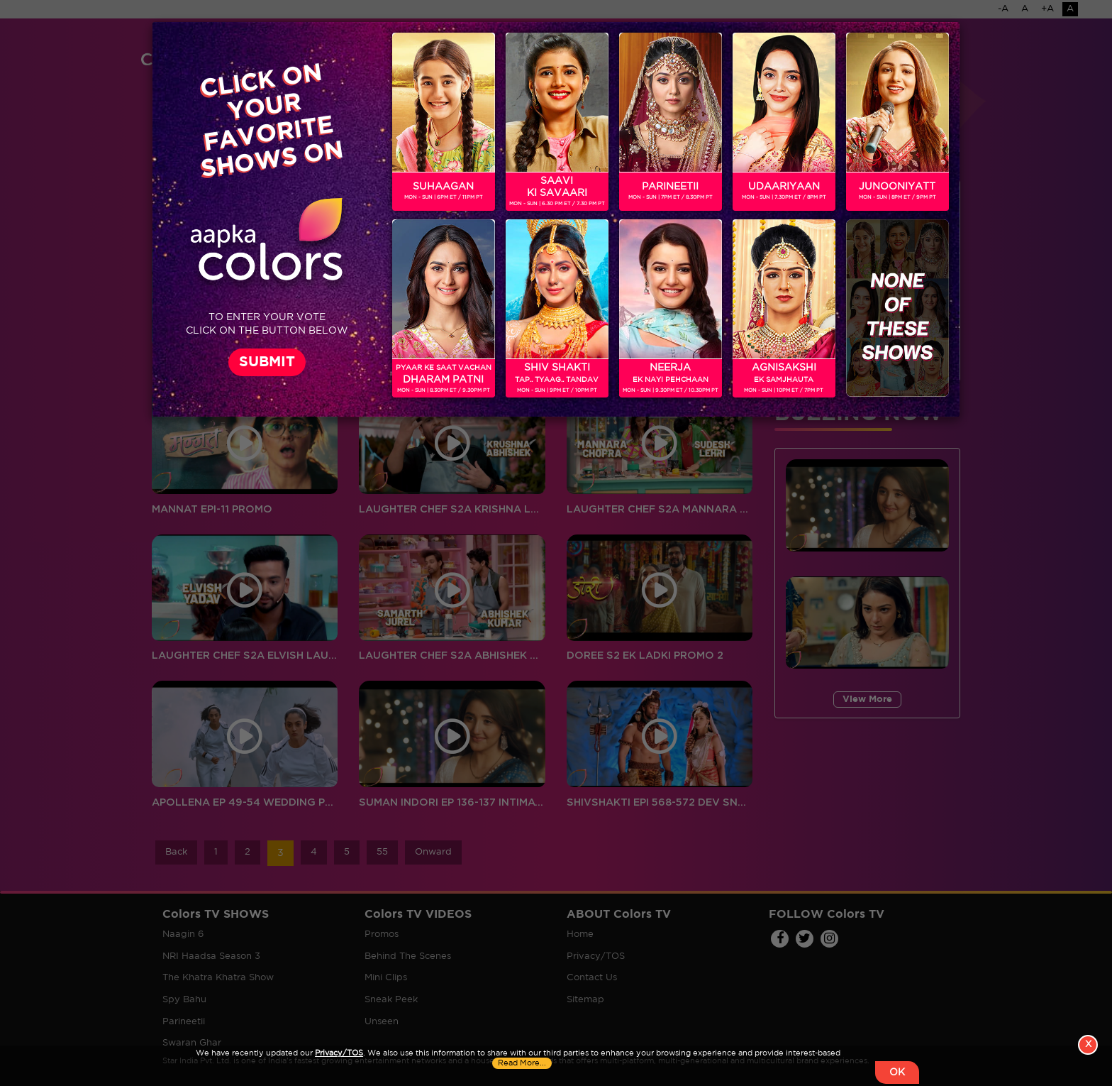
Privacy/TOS (339, 1053)
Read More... (522, 1063)
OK (897, 1072)
